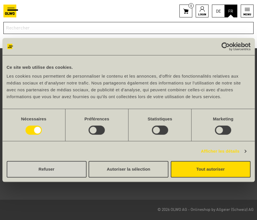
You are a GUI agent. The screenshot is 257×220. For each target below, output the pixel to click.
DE (218, 11)
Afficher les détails (220, 151)
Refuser (46, 169)
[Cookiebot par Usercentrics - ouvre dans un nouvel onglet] (225, 46)
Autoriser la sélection (128, 169)
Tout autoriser (210, 169)
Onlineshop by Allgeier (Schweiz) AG (222, 210)
